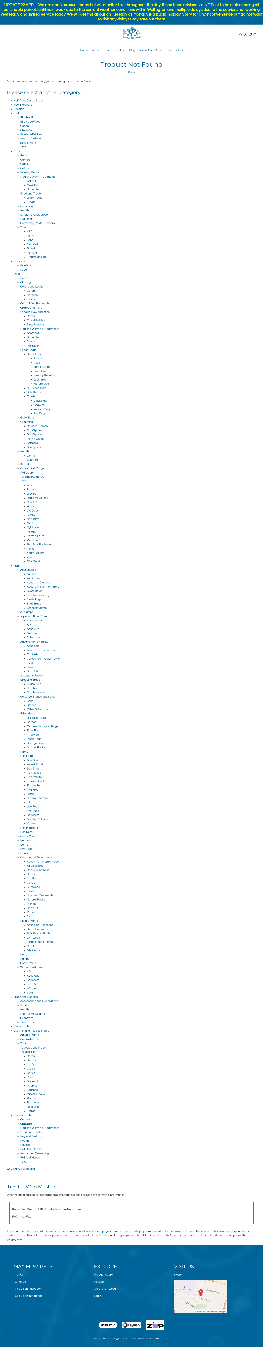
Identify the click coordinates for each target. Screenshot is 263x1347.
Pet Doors (27, 472)
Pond (23, 954)
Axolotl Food (35, 764)
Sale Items (34, 392)
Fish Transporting (38, 595)
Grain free (40, 379)
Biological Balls (36, 717)
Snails (24, 1043)
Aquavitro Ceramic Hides (43, 861)
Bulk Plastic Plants (39, 933)
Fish (16, 565)
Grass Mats (27, 836)
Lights (24, 844)
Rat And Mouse (30, 1157)
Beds (23, 155)
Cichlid (31, 1068)
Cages (24, 126)
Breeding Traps (30, 679)
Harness (32, 295)
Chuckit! (32, 502)
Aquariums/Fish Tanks (34, 641)
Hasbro (31, 506)
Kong (30, 240)
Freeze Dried (35, 781)
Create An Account (106, 1288)
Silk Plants (33, 950)
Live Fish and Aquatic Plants (31, 1030)
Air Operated (35, 865)
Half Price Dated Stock (28, 100)
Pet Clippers (35, 434)
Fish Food (26, 755)
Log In (98, 1295)
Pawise (31, 531)
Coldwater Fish (30, 1039)
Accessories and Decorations (39, 1001)
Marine (24, 853)
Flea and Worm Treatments (38, 176)
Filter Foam (34, 730)
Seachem (33, 633)
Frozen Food (35, 785)
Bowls (31, 316)
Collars (24, 168)
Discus (31, 1077)
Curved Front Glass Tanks (43, 658)
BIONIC (31, 493)
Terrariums (27, 1022)
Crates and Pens (31, 307)
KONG (31, 514)
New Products (23, 104)
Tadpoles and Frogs (33, 1047)
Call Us (19, 1274)
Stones (31, 705)
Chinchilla (26, 1123)
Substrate (33, 637)
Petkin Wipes (35, 438)
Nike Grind (33, 561)
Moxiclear (33, 185)
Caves (31, 882)
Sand (30, 701)
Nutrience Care (36, 388)
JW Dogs (33, 510)
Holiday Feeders (37, 798)
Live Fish (119, 50)
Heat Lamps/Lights (32, 1013)
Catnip (24, 163)
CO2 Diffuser (35, 591)
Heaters (25, 840)
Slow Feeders (35, 324)
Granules (32, 789)
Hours (178, 1274)
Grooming (26, 206)
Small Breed (41, 371)
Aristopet (33, 333)
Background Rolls (38, 870)
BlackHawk (34, 354)
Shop (107, 50)
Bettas (31, 1060)
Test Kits (32, 984)
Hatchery (33, 688)
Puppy (38, 358)
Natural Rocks (36, 899)
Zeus (30, 557)
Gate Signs (27, 417)
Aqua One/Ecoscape (40, 925)
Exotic (31, 891)
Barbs (31, 1056)
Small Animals (22, 1115)
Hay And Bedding (31, 1136)
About (96, 50)
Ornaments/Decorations (36, 857)
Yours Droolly (42, 409)
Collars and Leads (31, 286)
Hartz (30, 235)
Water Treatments (32, 967)
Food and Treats (31, 193)
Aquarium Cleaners (39, 582)
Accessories (28, 569)
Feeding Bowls (29, 172)
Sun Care (33, 459)
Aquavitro (33, 629)
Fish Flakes (34, 772)
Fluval (30, 662)
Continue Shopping (23, 1168)
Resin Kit (32, 908)
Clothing (25, 282)
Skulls (30, 916)
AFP (29, 231)
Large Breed (42, 366)
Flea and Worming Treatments (39, 328)
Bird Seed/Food (30, 121)
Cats (17, 151)
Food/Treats (28, 350)
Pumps (24, 958)
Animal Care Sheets (151, 50)
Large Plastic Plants (40, 941)
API (29, 624)
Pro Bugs (33, 810)
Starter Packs (36, 747)
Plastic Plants (29, 920)
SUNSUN (32, 671)
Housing (25, 1144)
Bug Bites (33, 768)
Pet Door (26, 219)
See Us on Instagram (28, 1295)
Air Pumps (26, 612)
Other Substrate (37, 709)
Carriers (25, 159)
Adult (37, 362)
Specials (19, 109)
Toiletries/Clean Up (32, 476)
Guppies (32, 1085)
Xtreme (32, 823)
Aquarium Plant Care (33, 616)
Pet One (32, 252)
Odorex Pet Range (32, 468)
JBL (29, 802)
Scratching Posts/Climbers (37, 223)
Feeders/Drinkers (31, 134)
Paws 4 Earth (35, 536)
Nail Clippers (35, 430)
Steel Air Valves (37, 608)
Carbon (31, 722)
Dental (31, 455)
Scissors (32, 443)
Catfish (31, 1064)
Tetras (31, 1111)
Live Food (33, 806)
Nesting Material (30, 138)
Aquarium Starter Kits (41, 650)
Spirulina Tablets (37, 819)
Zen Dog (39, 413)
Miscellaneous (36, 1094)
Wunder (32, 988)
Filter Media (27, 713)
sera (30, 992)
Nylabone (33, 527)
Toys (23, 147)
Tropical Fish (28, 1051)
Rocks (31, 912)
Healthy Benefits (44, 375)
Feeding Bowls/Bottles (35, 312)
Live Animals (21, 1026)
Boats (31, 874)
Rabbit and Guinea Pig (34, 1153)
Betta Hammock (37, 929)
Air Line (31, 574)
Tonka (31, 548)
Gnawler (39, 405)
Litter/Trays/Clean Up (34, 214)
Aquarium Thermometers (43, 586)
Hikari (30, 794)
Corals (31, 946)
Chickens (26, 130)
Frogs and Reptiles (26, 996)
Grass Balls (34, 684)
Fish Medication (30, 827)
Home (84, 50)
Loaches (32, 1090)
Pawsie (31, 248)
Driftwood (33, 887)
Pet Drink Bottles (31, 1149)
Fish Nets (26, 832)
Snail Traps (34, 603)
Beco (30, 489)
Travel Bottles (36, 320)
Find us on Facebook (28, 1288)
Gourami (32, 1081)
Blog (132, 50)
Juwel (30, 667)
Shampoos (34, 447)
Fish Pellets (34, 777)
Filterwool (33, 734)
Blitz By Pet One (37, 498)
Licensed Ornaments (40, 895)
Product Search (104, 1274)
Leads (31, 299)
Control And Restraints (35, 303)
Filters (24, 751)
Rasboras (33, 1106)
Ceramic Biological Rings (42, 726)
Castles (32, 878)
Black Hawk (34, 197)
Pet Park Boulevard (39, 544)
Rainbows (33, 1102)
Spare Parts (28, 142)
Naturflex (33, 519)
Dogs (17, 273)
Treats (31, 202)
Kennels (25, 464)
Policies (99, 1281)
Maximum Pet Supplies (112, 1339)
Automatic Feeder (32, 675)
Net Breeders (35, 692)
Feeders (25, 265)
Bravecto (33, 189)
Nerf (30, 523)
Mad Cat (32, 244)
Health (24, 210)
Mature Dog (41, 383)
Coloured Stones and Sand (37, 696)
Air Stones (33, 578)
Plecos (31, 1098)
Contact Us (175, 50)
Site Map (126, 1339)
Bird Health (27, 117)
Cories (31, 1073)
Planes (31, 903)
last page (103, 1231)
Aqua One (33, 645)
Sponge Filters (36, 743)
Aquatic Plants (29, 1034)
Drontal (32, 180)
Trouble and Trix (37, 257)
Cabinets (33, 654)
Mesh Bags (34, 599)
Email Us (20, 1281)
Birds (17, 113)
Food (23, 269)
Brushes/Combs (37, 426)
